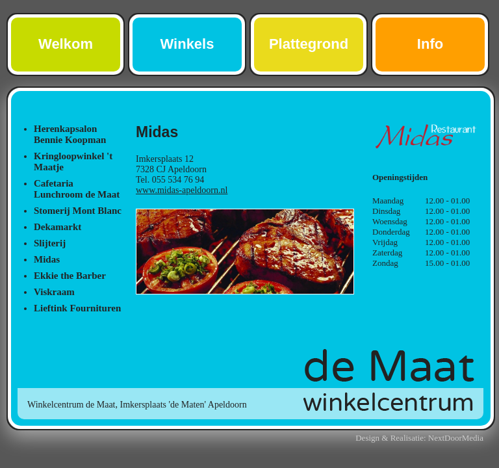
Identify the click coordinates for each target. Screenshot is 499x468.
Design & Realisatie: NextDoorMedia (419, 438)
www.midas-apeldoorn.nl (181, 190)
